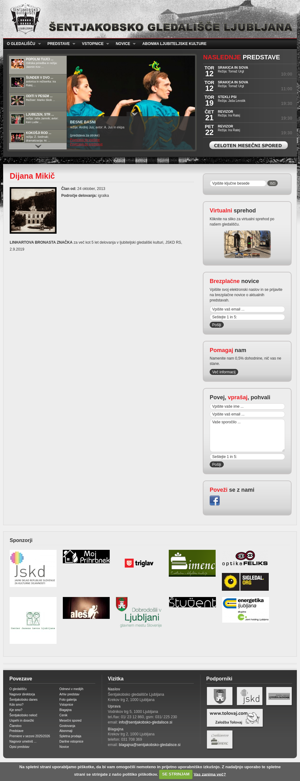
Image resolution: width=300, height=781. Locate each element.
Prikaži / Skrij (134, 114)
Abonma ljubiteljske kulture (174, 44)
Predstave (60, 44)
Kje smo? (15, 710)
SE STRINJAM (175, 774)
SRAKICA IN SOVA (233, 67)
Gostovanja (67, 726)
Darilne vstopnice (71, 741)
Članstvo (15, 726)
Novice (124, 44)
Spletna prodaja (70, 736)
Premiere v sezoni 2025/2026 (29, 736)
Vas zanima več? (210, 774)
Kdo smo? (16, 704)
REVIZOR (225, 111)
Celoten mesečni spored (248, 145)
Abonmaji (65, 731)
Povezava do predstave (86, 144)
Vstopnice (93, 44)
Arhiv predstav (69, 694)
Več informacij (224, 372)
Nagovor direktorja (22, 694)
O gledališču (22, 44)
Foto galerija (68, 699)
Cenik (63, 715)
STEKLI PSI (227, 97)
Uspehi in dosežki (21, 720)
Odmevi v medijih (71, 689)
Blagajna (65, 710)
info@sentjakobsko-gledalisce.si (145, 722)
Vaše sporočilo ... (247, 435)
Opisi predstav (19, 747)
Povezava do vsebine (85, 140)
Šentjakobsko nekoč (23, 715)
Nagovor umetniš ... (23, 741)
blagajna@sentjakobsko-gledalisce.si (149, 745)
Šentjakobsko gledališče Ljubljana (148, 19)
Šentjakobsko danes (23, 699)
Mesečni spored (70, 720)
